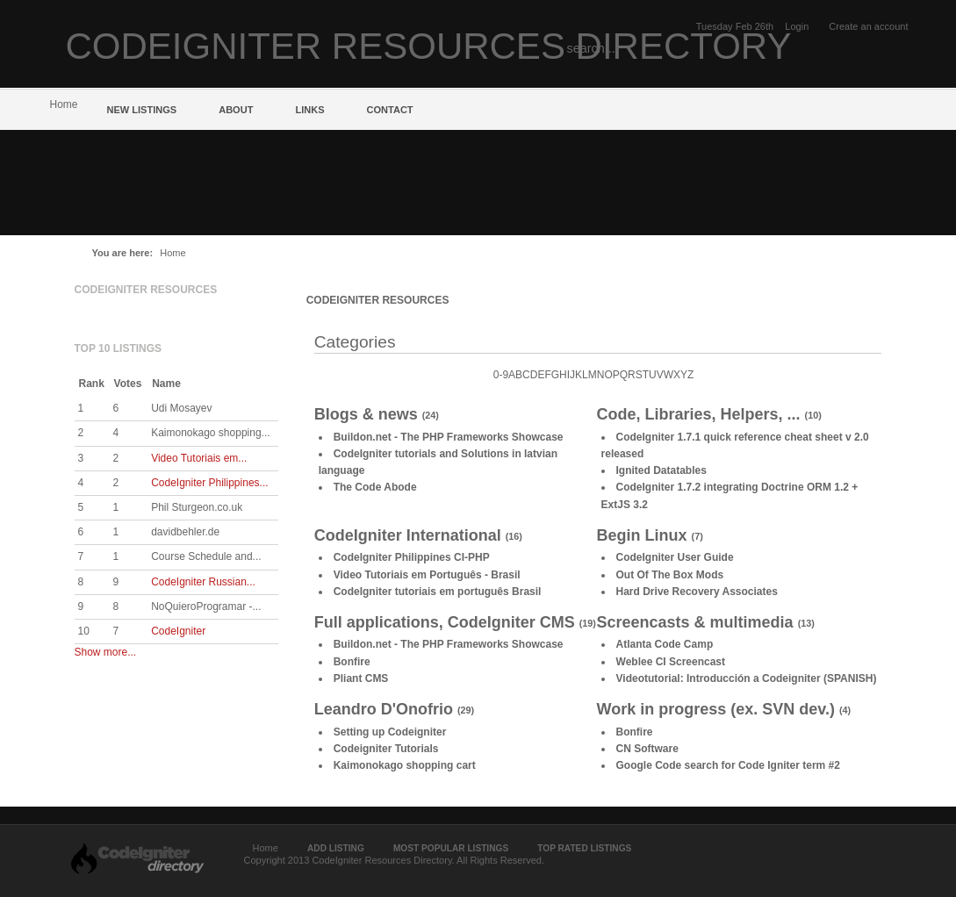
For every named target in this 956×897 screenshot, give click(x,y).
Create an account (868, 26)
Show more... (106, 652)
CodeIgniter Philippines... (209, 483)
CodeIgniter (178, 631)
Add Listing (335, 848)
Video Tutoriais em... (199, 458)
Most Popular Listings (450, 848)
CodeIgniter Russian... (203, 582)
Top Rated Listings (584, 848)
